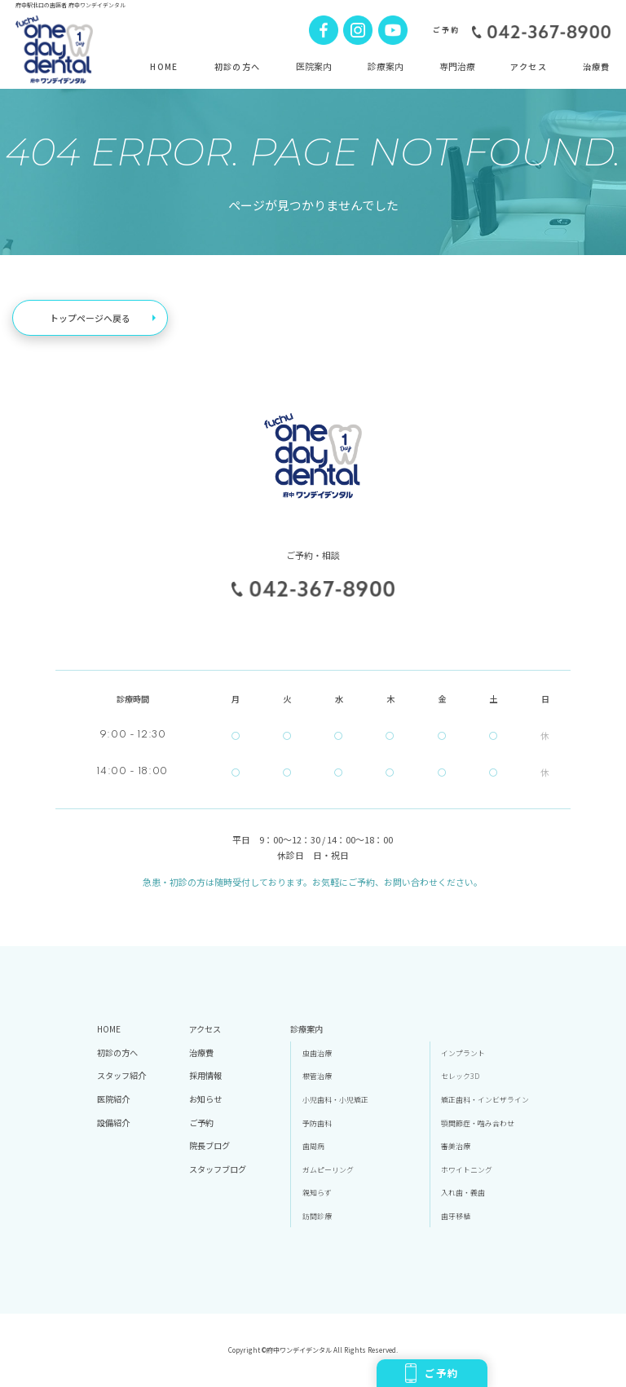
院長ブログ (209, 1145)
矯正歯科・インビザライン (485, 1099)
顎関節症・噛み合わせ (477, 1123)
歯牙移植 (455, 1216)
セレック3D (460, 1076)
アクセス (528, 66)
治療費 (597, 66)
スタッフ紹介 (121, 1075)
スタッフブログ (217, 1169)
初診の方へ (237, 66)
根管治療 (317, 1076)
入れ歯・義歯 (463, 1192)
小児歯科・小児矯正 (335, 1099)
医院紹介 (113, 1099)
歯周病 (313, 1146)
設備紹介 (113, 1122)
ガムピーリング (328, 1170)
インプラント (463, 1053)
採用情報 (205, 1075)
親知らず (317, 1192)
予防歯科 (317, 1123)
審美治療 (455, 1146)
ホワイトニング (466, 1170)
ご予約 (432, 1373)
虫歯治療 (317, 1053)
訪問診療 (317, 1216)
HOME (164, 66)
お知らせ (205, 1099)
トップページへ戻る (90, 317)
